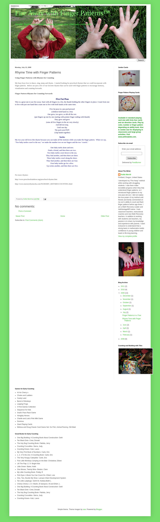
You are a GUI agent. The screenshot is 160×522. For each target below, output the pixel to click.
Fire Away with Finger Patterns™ (62, 13)
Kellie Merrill (126, 175)
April (125, 328)
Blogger (99, 509)
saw (84, 509)
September (127, 306)
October (126, 302)
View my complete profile (127, 236)
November (127, 299)
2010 (123, 290)
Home (62, 216)
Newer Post (20, 216)
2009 (123, 293)
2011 (123, 286)
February (126, 335)
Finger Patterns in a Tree (131, 315)
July (124, 312)
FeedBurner (136, 163)
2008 (123, 339)
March (125, 332)
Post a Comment (25, 211)
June (125, 325)
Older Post (105, 216)
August (126, 309)
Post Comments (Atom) (34, 220)
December (127, 296)
